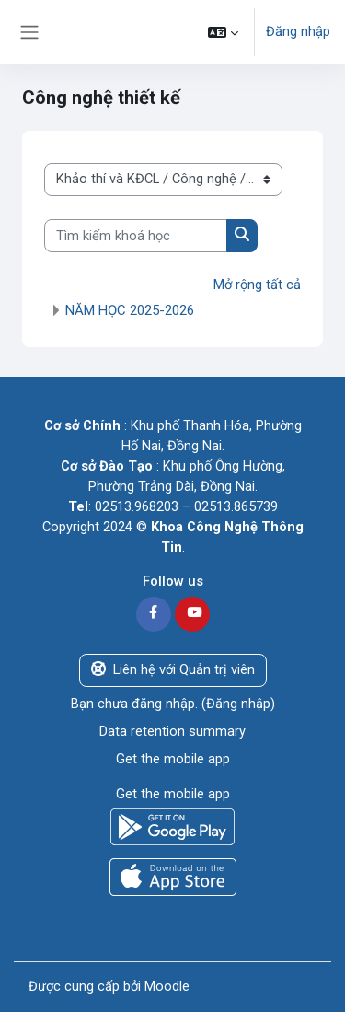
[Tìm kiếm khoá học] (135, 235)
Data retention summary (172, 731)
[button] (223, 32)
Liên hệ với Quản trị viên (173, 669)
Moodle (167, 986)
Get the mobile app (173, 758)
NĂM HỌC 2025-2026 (129, 310)
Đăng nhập (298, 31)
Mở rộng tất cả (257, 284)
